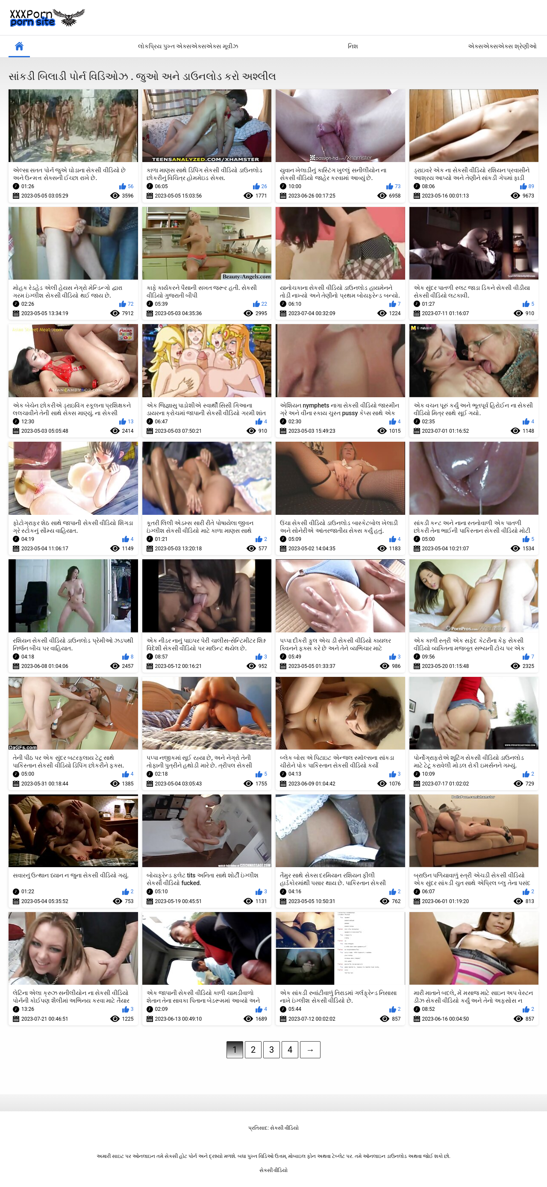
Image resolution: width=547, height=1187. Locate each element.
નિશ (353, 46)
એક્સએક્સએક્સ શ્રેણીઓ (502, 46)
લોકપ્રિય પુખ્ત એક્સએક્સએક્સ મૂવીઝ (188, 46)
